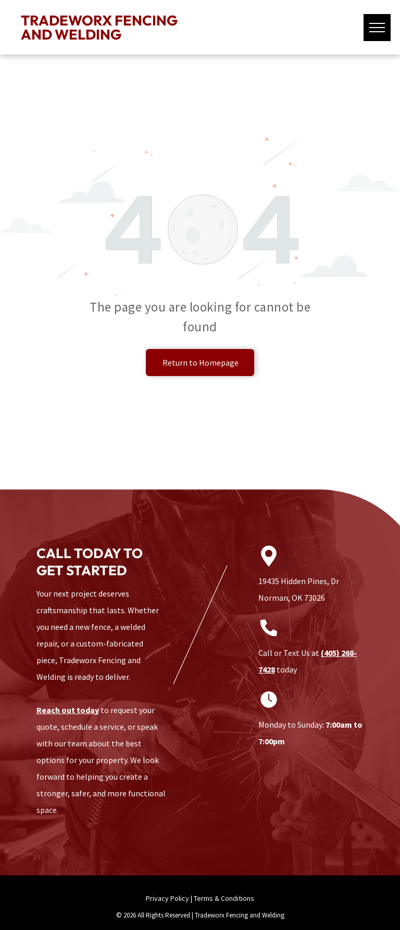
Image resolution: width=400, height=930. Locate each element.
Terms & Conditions (224, 898)
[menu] (377, 27)
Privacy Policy (167, 898)
